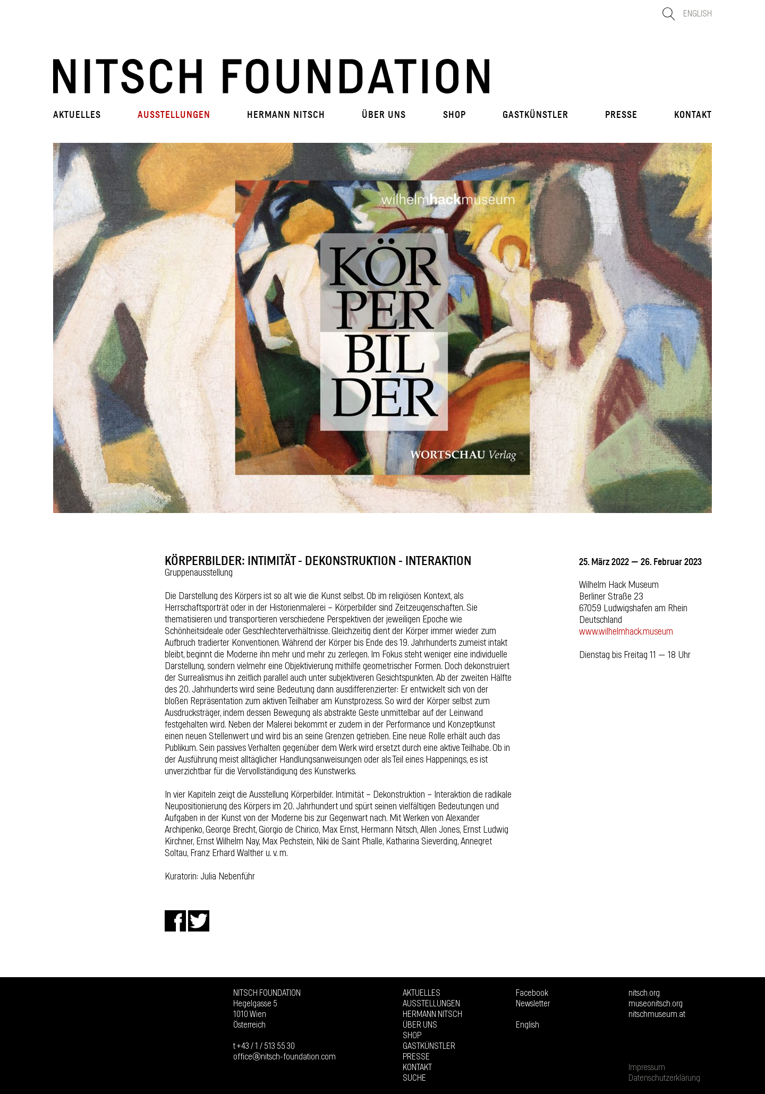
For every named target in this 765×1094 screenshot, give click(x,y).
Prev (66, 327)
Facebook (532, 993)
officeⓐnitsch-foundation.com (284, 1057)
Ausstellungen (174, 115)
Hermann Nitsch (286, 115)
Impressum (646, 1067)
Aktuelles (77, 115)
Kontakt (693, 115)
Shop (454, 115)
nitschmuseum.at (656, 1014)
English (697, 14)
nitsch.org (644, 993)
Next (698, 327)
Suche (414, 1078)
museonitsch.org (655, 1003)
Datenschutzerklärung (664, 1078)
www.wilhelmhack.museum (626, 632)
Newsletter (533, 1003)
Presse (621, 115)
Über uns (384, 115)
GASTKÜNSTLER (535, 115)
